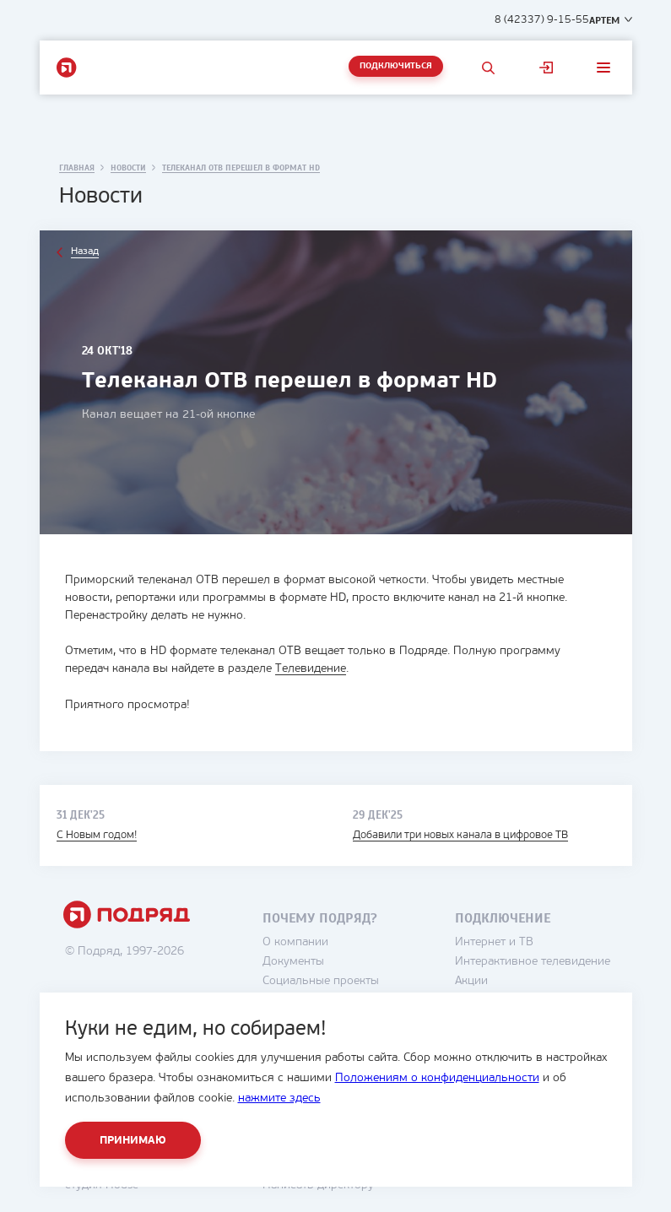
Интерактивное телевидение (532, 961)
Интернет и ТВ (494, 941)
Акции (471, 980)
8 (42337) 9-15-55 (542, 19)
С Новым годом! (97, 834)
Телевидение (310, 669)
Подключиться (396, 66)
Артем (604, 20)
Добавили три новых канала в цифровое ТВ (460, 834)
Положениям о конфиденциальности (437, 1078)
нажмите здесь (279, 1098)
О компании (295, 941)
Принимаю (133, 1140)
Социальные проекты (320, 980)
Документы (293, 961)
